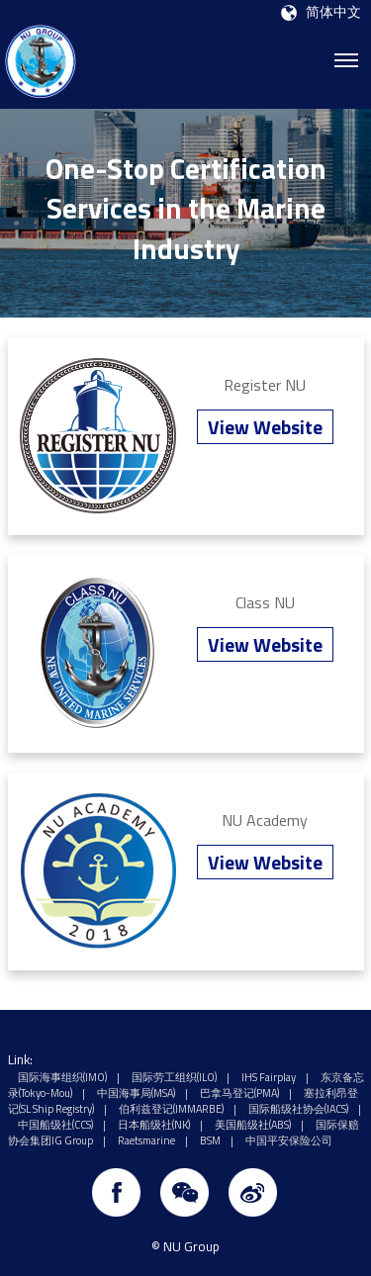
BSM (210, 1140)
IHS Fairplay (268, 1077)
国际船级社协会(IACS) (298, 1109)
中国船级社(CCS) (55, 1125)
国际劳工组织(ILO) (174, 1077)
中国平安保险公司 (288, 1140)
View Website (265, 426)
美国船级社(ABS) (253, 1125)
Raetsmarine (146, 1140)
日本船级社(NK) (154, 1125)
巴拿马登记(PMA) (239, 1093)
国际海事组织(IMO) (62, 1077)
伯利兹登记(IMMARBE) (171, 1109)
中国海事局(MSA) (136, 1093)
